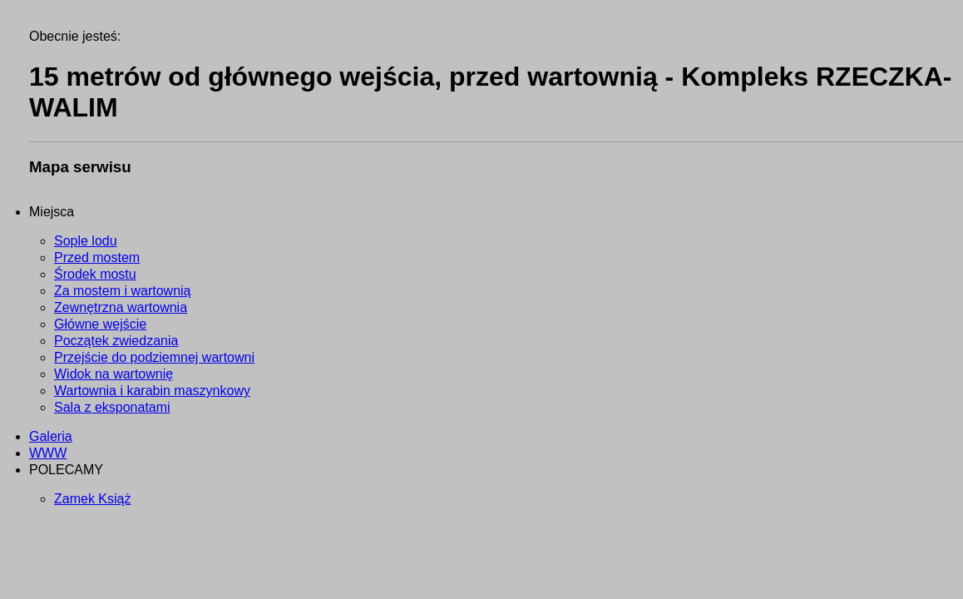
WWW (48, 453)
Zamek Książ (92, 499)
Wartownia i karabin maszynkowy (152, 391)
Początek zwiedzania (116, 341)
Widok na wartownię (113, 374)
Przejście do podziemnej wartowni (154, 357)
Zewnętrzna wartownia (120, 307)
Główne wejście (100, 324)
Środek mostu (95, 274)
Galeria (50, 436)
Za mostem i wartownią (122, 291)
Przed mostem (97, 257)
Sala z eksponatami (112, 407)
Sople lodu (85, 241)
